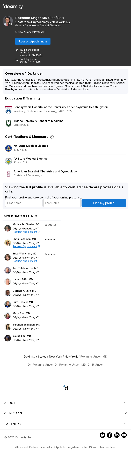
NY (68, 22)
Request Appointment (33, 41)
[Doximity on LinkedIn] (117, 435)
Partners (65, 424)
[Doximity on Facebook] (109, 435)
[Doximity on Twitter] (102, 435)
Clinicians (65, 413)
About (65, 403)
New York (58, 22)
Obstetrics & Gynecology (32, 22)
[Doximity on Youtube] (124, 435)
